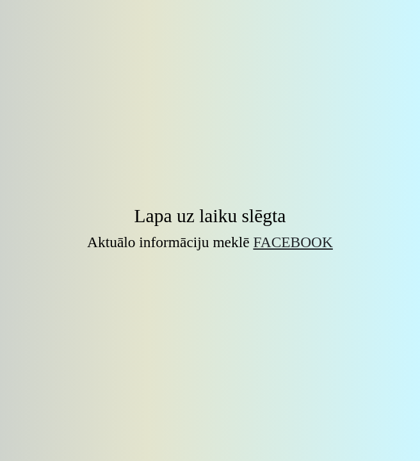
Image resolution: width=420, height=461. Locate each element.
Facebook (292, 242)
